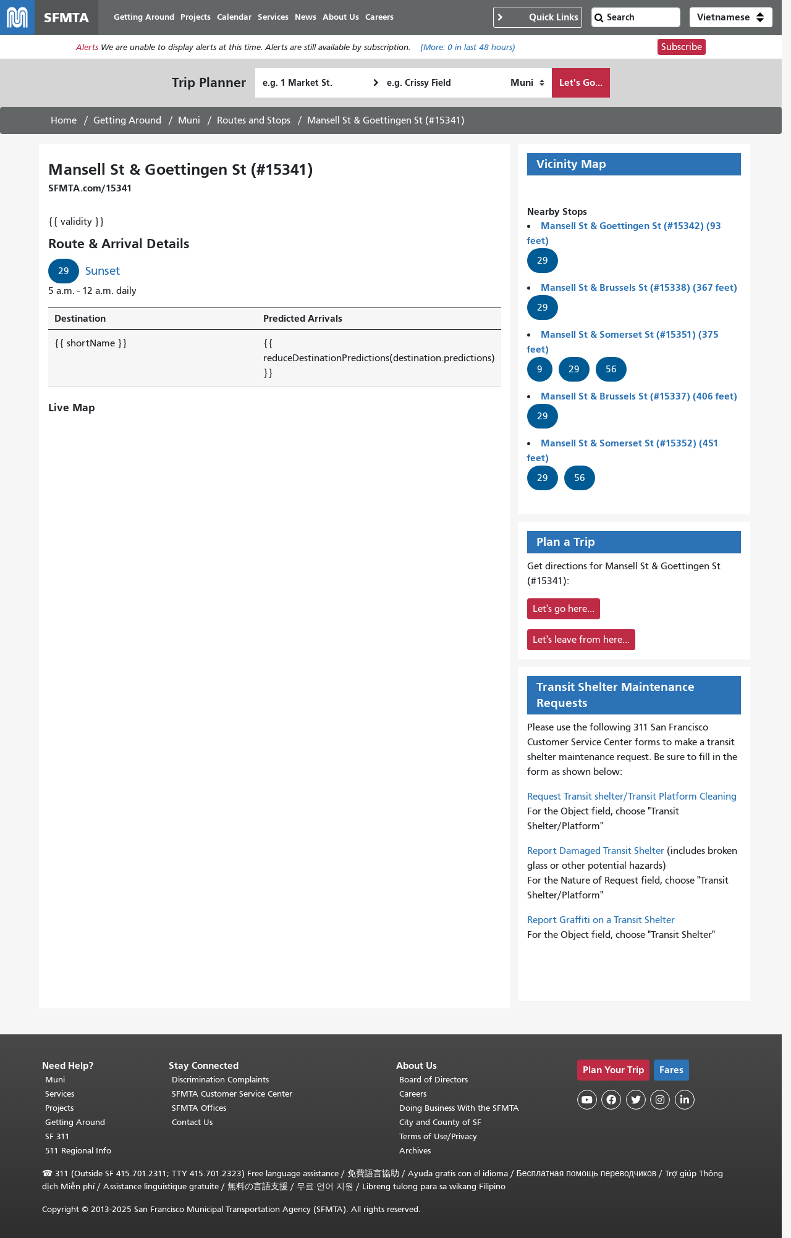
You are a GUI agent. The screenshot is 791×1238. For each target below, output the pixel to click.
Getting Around (127, 120)
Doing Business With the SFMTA (459, 1108)
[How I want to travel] (527, 83)
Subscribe (681, 46)
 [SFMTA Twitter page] (636, 1100)
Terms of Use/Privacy (438, 1136)
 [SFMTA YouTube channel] (587, 1100)
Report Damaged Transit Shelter (595, 850)
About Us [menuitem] (341, 17)
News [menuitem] (305, 17)
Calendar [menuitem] (234, 17)
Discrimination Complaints (220, 1079)
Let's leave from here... (581, 639)
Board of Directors (433, 1079)
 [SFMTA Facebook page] (611, 1100)
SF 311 (57, 1136)
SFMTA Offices (199, 1108)
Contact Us (192, 1122)
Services (59, 1094)
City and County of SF (440, 1122)
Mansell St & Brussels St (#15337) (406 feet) (639, 396)
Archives (415, 1150)
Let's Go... (581, 82)
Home (64, 120)
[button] (731, 17)
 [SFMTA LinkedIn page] (684, 1100)
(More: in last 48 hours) (467, 47)
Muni (189, 120)
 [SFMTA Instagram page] (660, 1100)
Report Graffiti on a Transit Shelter (601, 920)
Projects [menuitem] (195, 17)
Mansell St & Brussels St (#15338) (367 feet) (639, 287)
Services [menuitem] (273, 17)
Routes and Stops (253, 120)
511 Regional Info (78, 1150)
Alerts (87, 47)
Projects (59, 1108)
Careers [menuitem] (379, 17)
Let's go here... (563, 608)
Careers (412, 1094)
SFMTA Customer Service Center (232, 1094)
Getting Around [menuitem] (144, 17)
